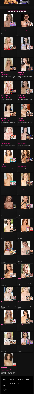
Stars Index (21, 7)
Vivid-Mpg (4, 385)
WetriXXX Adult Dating (13, 383)
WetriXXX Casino (12, 380)
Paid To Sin (4, 384)
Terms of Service (28, 380)
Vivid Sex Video (4, 379)
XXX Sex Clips (4, 380)
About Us (27, 379)
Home (16, 7)
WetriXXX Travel (12, 379)
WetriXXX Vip (4, 388)
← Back (12, 7)
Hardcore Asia (4, 383)
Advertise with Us (20, 380)
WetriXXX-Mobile (5, 389)
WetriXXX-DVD (4, 390)
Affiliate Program (20, 379)
